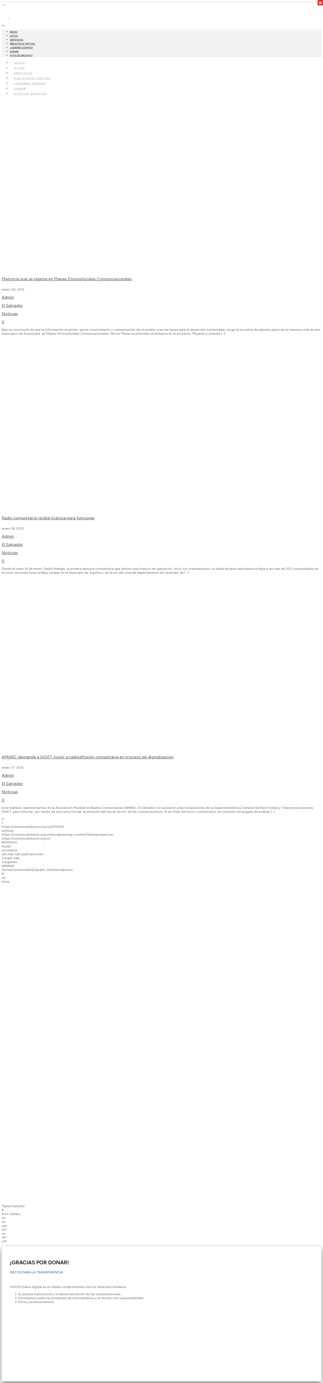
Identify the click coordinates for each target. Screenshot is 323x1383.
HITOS (14, 35)
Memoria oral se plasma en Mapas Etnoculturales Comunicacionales (67, 278)
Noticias (10, 313)
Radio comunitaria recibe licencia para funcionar (48, 517)
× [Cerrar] (320, 2)
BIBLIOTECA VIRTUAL (22, 43)
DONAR (14, 51)
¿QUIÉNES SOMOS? (21, 47)
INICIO (14, 31)
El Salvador (12, 305)
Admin (8, 297)
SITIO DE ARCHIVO (21, 55)
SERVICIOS (16, 39)
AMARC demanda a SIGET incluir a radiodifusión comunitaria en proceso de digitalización (87, 756)
